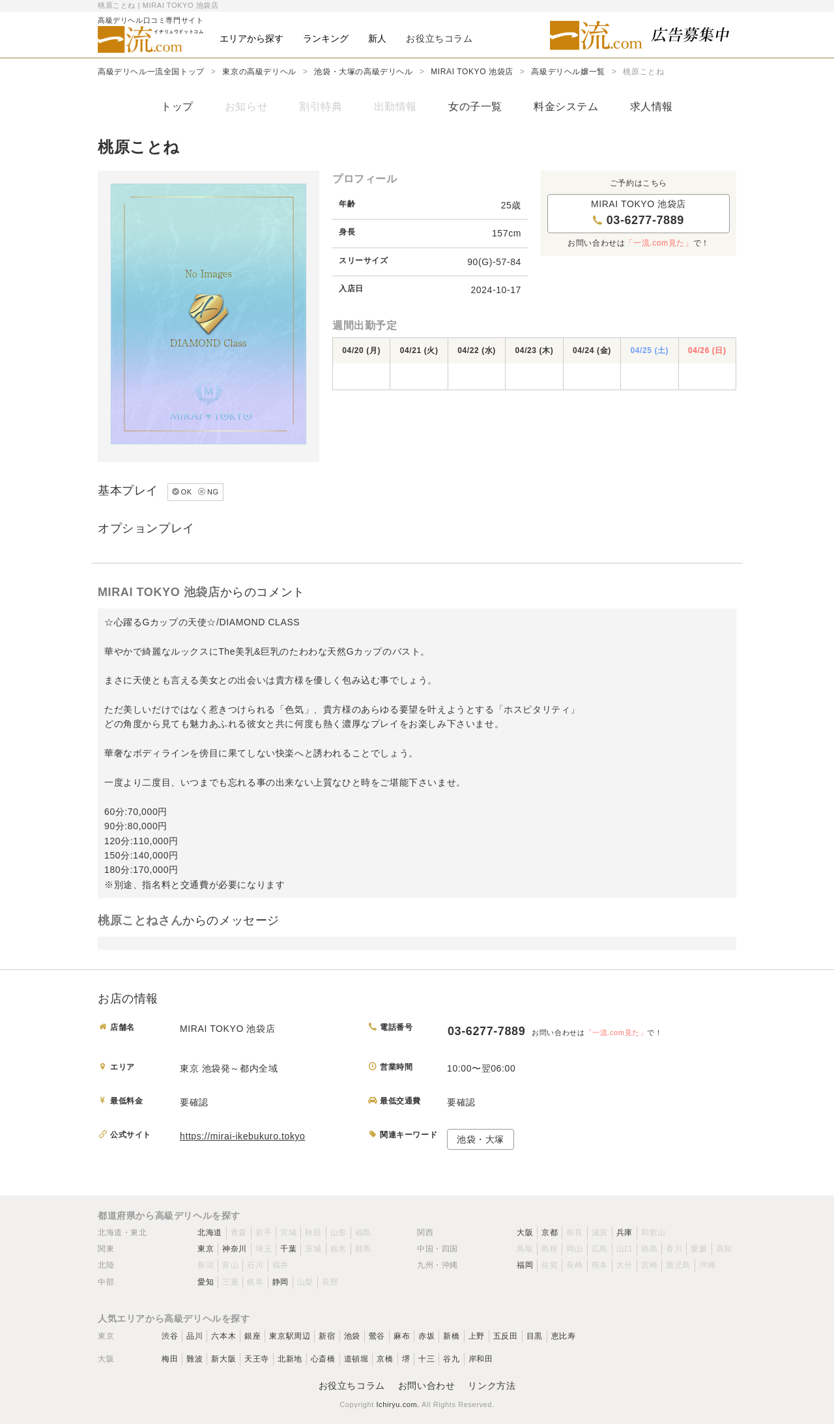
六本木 (223, 1336)
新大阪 (223, 1358)
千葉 (288, 1248)
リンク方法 (491, 1385)
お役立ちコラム (352, 1385)
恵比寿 (563, 1336)
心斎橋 (323, 1358)
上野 (476, 1336)
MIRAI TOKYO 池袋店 (472, 71)
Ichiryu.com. (398, 1404)
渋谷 (170, 1336)
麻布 (402, 1336)
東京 (205, 1248)
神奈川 (234, 1248)
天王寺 (256, 1358)
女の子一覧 (475, 106)
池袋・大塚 (480, 1139)
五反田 (505, 1336)
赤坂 (426, 1336)
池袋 (352, 1336)
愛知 (205, 1282)
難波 (194, 1358)
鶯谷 (377, 1336)
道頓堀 (356, 1358)
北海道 (209, 1232)
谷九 (451, 1358)
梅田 (170, 1358)
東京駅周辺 (289, 1336)
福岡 (525, 1265)
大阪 (525, 1232)
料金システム (566, 106)
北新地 (290, 1358)
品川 (194, 1336)
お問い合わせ (426, 1385)
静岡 (280, 1282)
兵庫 (624, 1232)
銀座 (252, 1336)
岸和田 (480, 1358)
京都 (549, 1232)
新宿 (327, 1336)
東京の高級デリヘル (259, 71)
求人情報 (651, 106)
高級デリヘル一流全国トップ (151, 71)
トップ (177, 106)
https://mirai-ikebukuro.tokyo (242, 1136)
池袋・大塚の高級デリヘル (363, 71)
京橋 (385, 1358)
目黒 (534, 1336)
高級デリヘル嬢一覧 (568, 71)
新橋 (451, 1336)
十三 (426, 1358)
